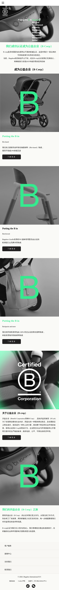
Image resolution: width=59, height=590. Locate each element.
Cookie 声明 (21, 581)
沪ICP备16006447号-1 (40, 581)
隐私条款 (12, 581)
